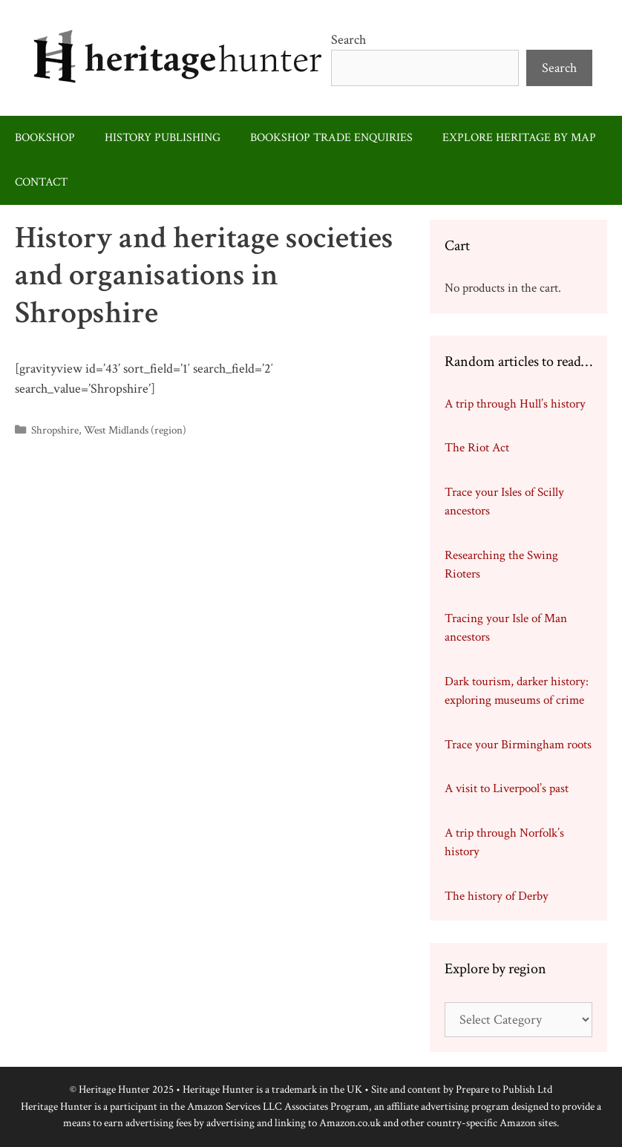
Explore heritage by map (519, 138)
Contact (41, 182)
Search (348, 39)
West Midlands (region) (135, 429)
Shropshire (55, 429)
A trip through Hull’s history (515, 404)
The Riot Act (477, 447)
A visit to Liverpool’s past (507, 788)
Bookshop (45, 138)
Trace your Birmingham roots (518, 744)
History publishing (162, 138)
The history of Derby (497, 896)
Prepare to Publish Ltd (504, 1089)
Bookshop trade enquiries (331, 138)
